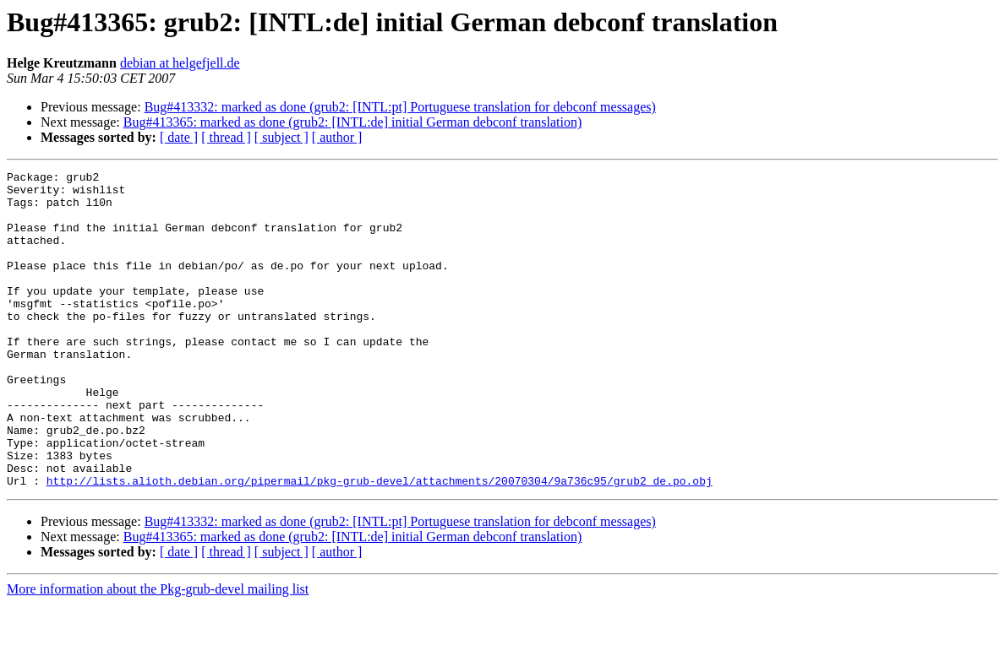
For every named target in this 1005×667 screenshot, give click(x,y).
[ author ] (337, 137)
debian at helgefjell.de (180, 63)
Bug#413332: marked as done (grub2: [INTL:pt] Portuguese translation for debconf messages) (400, 107)
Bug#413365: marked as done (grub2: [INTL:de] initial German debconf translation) (352, 122)
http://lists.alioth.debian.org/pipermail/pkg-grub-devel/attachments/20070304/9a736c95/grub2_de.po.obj (379, 543)
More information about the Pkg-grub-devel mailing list (158, 652)
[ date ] (179, 137)
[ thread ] (226, 137)
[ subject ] (281, 137)
